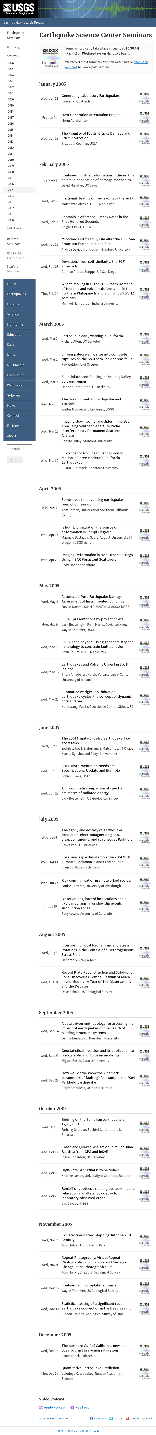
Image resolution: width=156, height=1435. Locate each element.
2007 (11, 178)
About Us (71, 1430)
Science (13, 314)
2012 (11, 148)
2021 (11, 93)
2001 (11, 214)
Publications (16, 375)
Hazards (13, 304)
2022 (11, 87)
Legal (97, 1430)
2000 (11, 220)
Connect (13, 415)
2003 (11, 202)
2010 (11, 160)
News (11, 405)
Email (149, 1418)
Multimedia (15, 365)
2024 (11, 75)
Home (11, 284)
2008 (11, 172)
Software (13, 395)
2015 (11, 130)
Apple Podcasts (55, 1407)
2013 (11, 142)
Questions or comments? (54, 1418)
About (11, 436)
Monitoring (15, 324)
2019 (11, 105)
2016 (11, 124)
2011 (11, 154)
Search (15, 459)
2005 (11, 190)
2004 (11, 196)
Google (134, 1418)
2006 (11, 184)
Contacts (85, 1430)
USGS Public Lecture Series (16, 255)
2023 (11, 81)
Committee (14, 227)
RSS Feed (82, 1407)
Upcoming (13, 47)
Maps (11, 354)
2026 (11, 63)
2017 (11, 117)
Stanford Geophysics (14, 269)
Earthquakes (16, 294)
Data (10, 344)
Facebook (100, 1418)
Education (14, 334)
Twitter (118, 1418)
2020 (11, 99)
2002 (11, 208)
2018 (11, 111)
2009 (11, 166)
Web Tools (14, 385)
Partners (13, 425)
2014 (11, 135)
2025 (11, 69)
